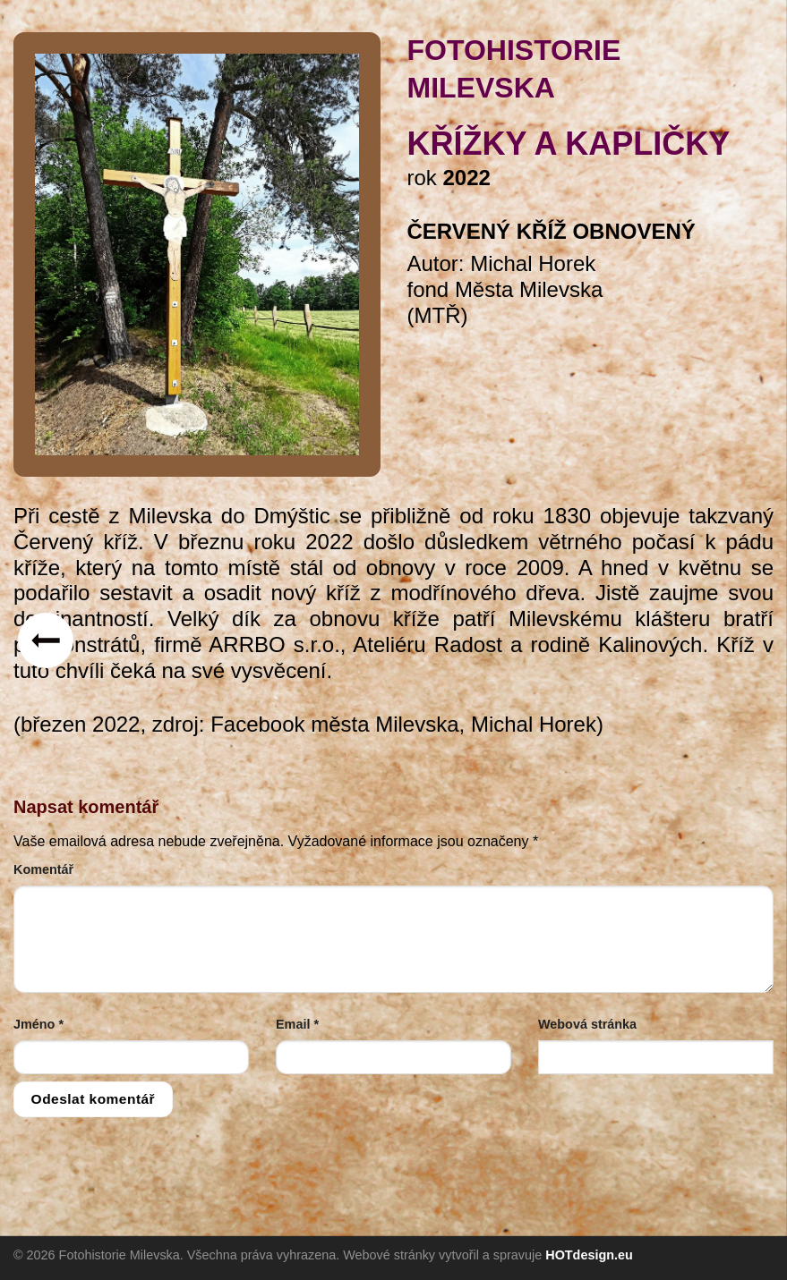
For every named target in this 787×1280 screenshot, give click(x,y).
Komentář (43, 869)
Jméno (38, 1024)
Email (297, 1024)
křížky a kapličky (569, 143)
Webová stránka (587, 1024)
